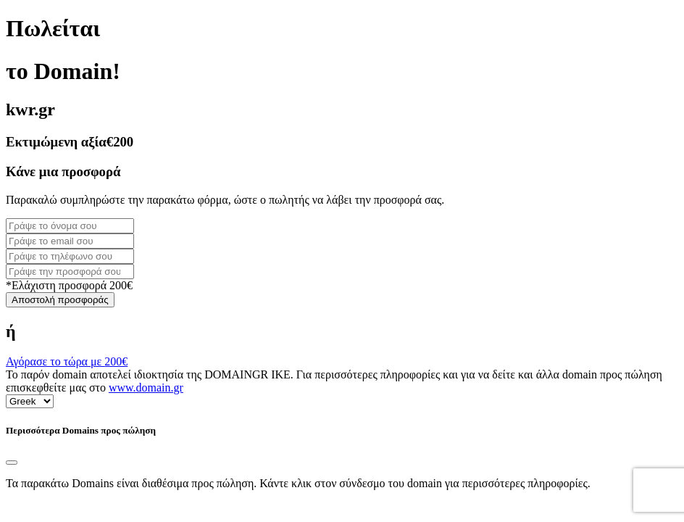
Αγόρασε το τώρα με (67, 361)
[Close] (11, 462)
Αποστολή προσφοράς (60, 299)
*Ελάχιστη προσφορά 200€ (69, 285)
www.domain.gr (146, 387)
